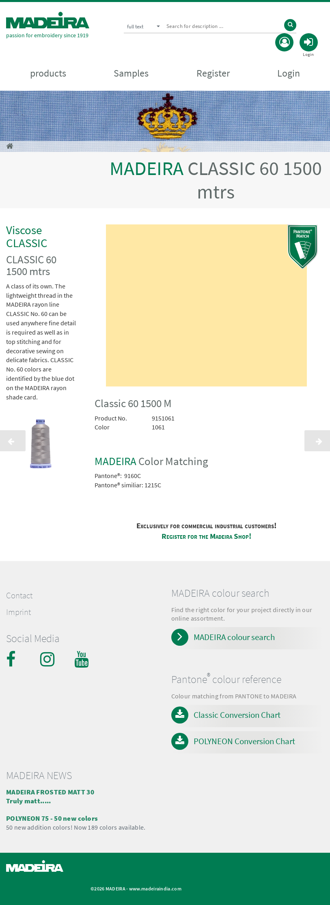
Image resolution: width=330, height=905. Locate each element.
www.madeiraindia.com (155, 889)
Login (288, 73)
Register (213, 73)
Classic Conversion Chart (237, 714)
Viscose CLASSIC (26, 236)
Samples (131, 73)
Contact (19, 595)
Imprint (18, 612)
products (48, 73)
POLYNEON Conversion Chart (244, 741)
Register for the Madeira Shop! (206, 536)
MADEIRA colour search (234, 637)
